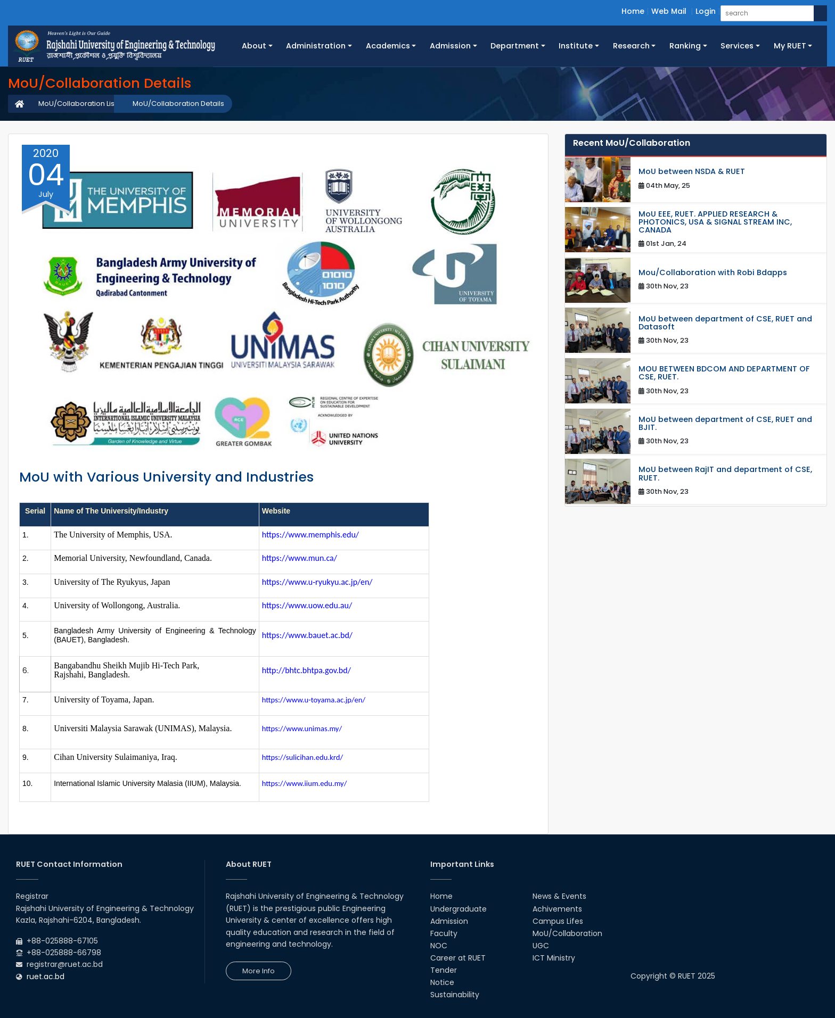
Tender (443, 970)
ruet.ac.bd (45, 976)
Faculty (443, 933)
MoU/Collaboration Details (178, 103)
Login (705, 11)
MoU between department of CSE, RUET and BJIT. (725, 424)
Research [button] (631, 45)
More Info (258, 971)
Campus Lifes (558, 921)
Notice (442, 982)
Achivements (557, 909)
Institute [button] (576, 45)
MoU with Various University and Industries (166, 477)
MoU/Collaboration (567, 933)
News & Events (559, 896)
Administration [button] (316, 45)
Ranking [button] (685, 45)
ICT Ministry (554, 958)
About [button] (254, 45)
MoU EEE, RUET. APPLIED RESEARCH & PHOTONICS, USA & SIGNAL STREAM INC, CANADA (715, 222)
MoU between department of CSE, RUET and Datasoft (725, 323)
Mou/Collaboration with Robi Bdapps (712, 273)
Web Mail (668, 11)
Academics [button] (388, 45)
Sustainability (454, 994)
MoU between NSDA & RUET (691, 172)
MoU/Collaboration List (77, 103)
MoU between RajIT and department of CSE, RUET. (725, 474)
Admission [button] (450, 45)
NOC (438, 945)
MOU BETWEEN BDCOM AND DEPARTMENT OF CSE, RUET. (723, 373)
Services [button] (737, 45)
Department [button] (514, 45)
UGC (541, 945)
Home (632, 11)
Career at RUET (458, 958)
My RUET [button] (790, 45)
